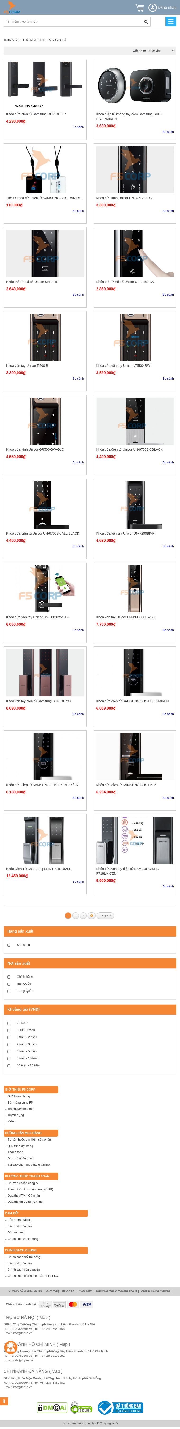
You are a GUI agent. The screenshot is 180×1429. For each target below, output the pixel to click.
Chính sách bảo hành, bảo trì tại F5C (33, 1276)
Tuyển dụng (16, 1115)
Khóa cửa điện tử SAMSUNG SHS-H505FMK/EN (132, 701)
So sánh (78, 127)
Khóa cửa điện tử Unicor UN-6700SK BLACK (129, 449)
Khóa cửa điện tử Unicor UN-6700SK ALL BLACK (42, 533)
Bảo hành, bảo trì (19, 1220)
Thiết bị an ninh (34, 39)
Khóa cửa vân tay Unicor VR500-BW (123, 366)
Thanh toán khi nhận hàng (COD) (30, 1189)
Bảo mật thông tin (20, 1226)
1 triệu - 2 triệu (27, 1037)
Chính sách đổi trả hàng (24, 1257)
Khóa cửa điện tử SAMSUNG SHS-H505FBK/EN (42, 785)
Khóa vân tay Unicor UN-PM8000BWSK (125, 617)
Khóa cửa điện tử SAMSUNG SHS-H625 (126, 785)
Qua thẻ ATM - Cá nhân (24, 1195)
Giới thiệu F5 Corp (20, 1089)
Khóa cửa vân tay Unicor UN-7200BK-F (125, 533)
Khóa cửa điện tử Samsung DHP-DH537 (36, 114)
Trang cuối (105, 915)
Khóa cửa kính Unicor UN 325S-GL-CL (125, 198)
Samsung (23, 944)
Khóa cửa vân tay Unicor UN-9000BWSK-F (38, 617)
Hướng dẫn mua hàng (23, 1133)
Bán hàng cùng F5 (20, 1102)
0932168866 (23, 1329)
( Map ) (43, 1317)
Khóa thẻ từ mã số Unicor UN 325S (32, 282)
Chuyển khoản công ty (23, 1183)
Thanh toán (15, 1152)
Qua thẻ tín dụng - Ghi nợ (25, 1201)
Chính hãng (25, 976)
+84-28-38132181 (52, 1355)
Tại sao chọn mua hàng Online (29, 1164)
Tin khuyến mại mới (21, 1109)
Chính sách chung (21, 1250)
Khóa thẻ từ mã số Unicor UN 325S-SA (125, 282)
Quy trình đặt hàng (20, 1146)
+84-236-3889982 (52, 1382)
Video (11, 1121)
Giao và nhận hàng (21, 1158)
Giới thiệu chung (19, 1096)
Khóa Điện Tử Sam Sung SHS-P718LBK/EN (39, 869)
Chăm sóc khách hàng (23, 1239)
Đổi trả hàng (16, 1232)
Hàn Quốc (24, 983)
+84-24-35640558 (52, 1329)
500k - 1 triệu (26, 1030)
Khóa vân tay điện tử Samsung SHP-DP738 (38, 701)
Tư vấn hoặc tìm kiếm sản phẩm (30, 1139)
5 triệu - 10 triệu (27, 1058)
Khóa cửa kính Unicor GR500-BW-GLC (35, 449)
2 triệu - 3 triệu (27, 1044)
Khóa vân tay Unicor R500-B (27, 366)
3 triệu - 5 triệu (27, 1051)
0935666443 (23, 1382)
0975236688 (23, 1355)
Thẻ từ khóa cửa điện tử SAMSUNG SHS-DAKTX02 (44, 198)
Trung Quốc (25, 991)
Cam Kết (12, 1213)
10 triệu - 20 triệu (28, 1065)
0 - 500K (22, 1023)
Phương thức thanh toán (27, 1176)
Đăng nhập (162, 7)
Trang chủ (11, 39)
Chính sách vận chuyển (24, 1269)
